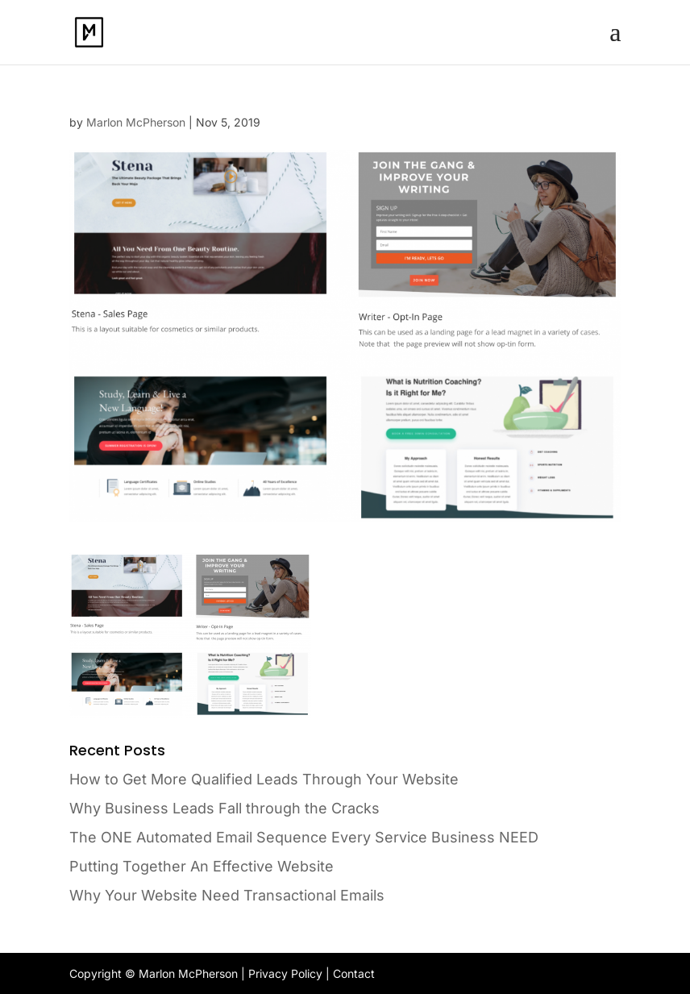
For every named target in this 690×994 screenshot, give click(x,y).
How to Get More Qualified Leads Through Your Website (264, 779)
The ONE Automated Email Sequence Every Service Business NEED (303, 837)
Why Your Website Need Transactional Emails (226, 895)
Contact (354, 973)
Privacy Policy (285, 973)
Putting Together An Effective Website (201, 866)
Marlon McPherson (135, 122)
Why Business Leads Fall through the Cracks (224, 808)
